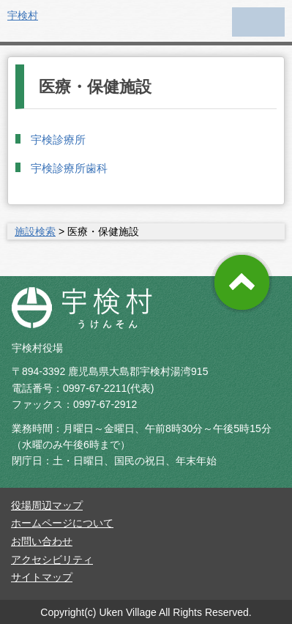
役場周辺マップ (47, 505)
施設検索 (35, 231)
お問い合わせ (41, 541)
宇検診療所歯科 (69, 168)
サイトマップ (41, 577)
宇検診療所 (58, 139)
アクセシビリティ (52, 559)
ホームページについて (62, 523)
